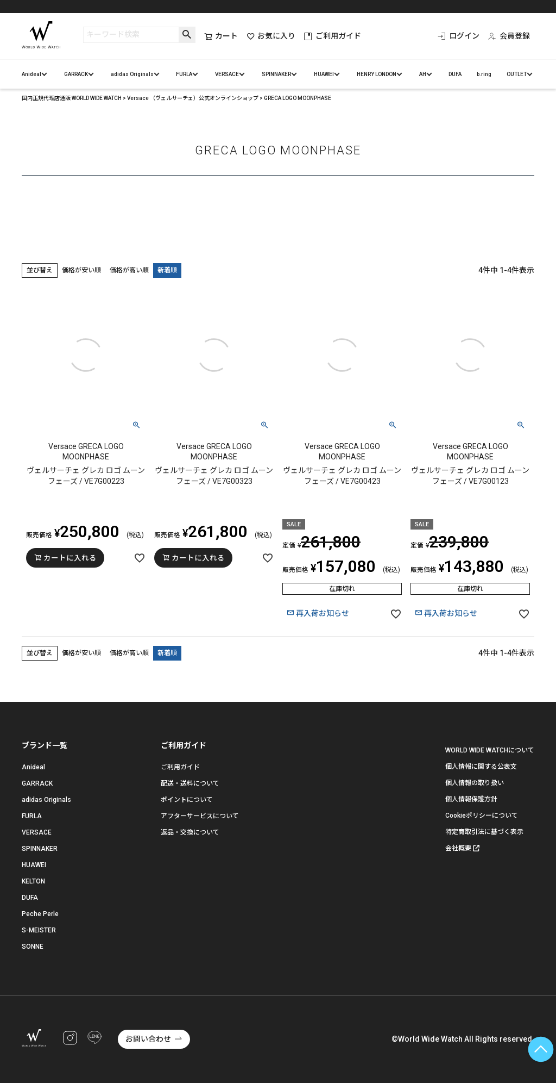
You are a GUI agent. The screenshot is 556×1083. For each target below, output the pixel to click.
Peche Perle (40, 914)
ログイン (458, 36)
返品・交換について (190, 832)
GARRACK (76, 74)
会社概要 (458, 848)
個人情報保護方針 (471, 799)
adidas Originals (132, 74)
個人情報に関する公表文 (481, 766)
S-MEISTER (39, 930)
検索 (187, 34)
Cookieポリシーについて (481, 815)
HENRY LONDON (376, 74)
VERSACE (227, 74)
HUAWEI (324, 74)
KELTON (33, 881)
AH (422, 74)
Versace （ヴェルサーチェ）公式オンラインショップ (192, 98)
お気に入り (271, 36)
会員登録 (509, 36)
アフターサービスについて (200, 816)
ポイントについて (187, 800)
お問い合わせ (148, 1039)
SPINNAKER (276, 74)
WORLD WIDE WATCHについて (489, 750)
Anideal (31, 74)
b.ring (484, 74)
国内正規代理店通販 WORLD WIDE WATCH (72, 98)
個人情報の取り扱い (474, 783)
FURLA (184, 74)
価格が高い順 (129, 270)
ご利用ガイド (332, 36)
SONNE (32, 946)
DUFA (455, 74)
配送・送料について (190, 783)
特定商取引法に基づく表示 (484, 832)
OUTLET (517, 74)
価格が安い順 (81, 270)
